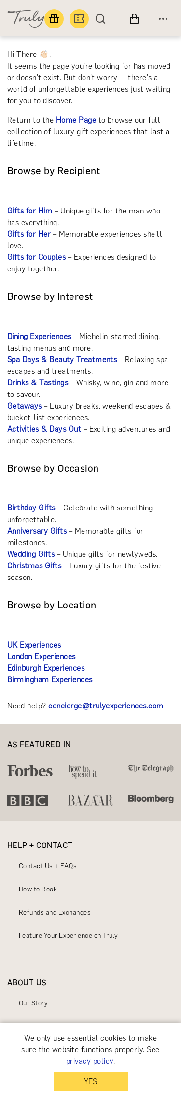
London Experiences (41, 656)
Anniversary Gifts (37, 531)
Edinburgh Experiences (45, 668)
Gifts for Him (29, 210)
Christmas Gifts (34, 565)
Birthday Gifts (31, 507)
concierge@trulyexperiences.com (105, 705)
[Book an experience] (79, 18)
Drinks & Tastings (37, 382)
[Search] (103, 19)
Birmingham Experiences (50, 679)
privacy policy (89, 1061)
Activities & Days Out (44, 429)
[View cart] (134, 19)
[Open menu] (163, 19)
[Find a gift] (54, 18)
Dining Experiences (39, 336)
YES (90, 1081)
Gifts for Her (29, 234)
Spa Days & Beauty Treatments (62, 359)
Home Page (76, 120)
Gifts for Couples (36, 257)
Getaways (24, 405)
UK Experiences (34, 644)
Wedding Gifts (31, 554)
